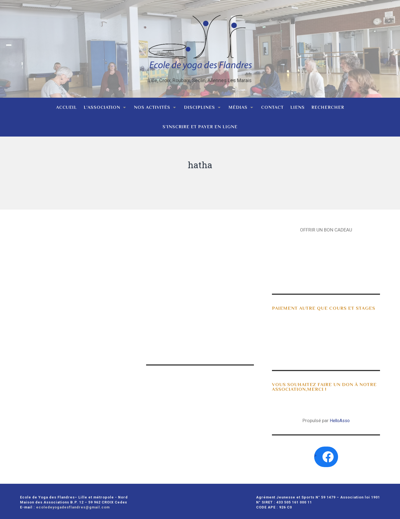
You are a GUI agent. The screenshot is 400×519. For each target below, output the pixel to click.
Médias (238, 105)
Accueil (66, 105)
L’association (102, 105)
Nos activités (152, 105)
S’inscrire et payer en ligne (200, 124)
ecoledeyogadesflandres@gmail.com (73, 505)
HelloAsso (340, 418)
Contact (272, 105)
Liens (297, 105)
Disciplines (199, 105)
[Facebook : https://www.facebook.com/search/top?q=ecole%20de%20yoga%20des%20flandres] (328, 455)
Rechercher (327, 105)
